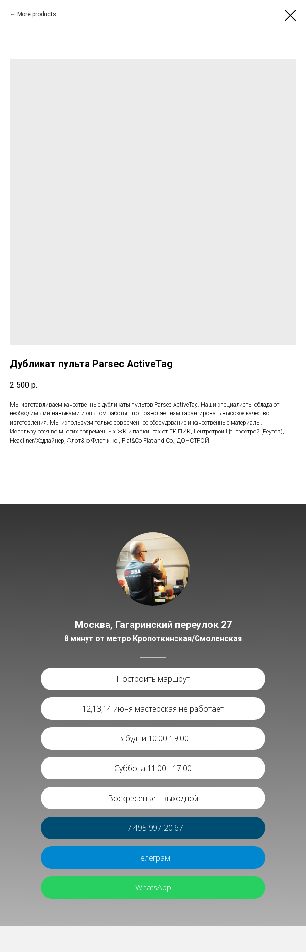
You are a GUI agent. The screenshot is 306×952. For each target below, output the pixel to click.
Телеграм (153, 857)
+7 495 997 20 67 (153, 827)
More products (36, 14)
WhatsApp (153, 887)
